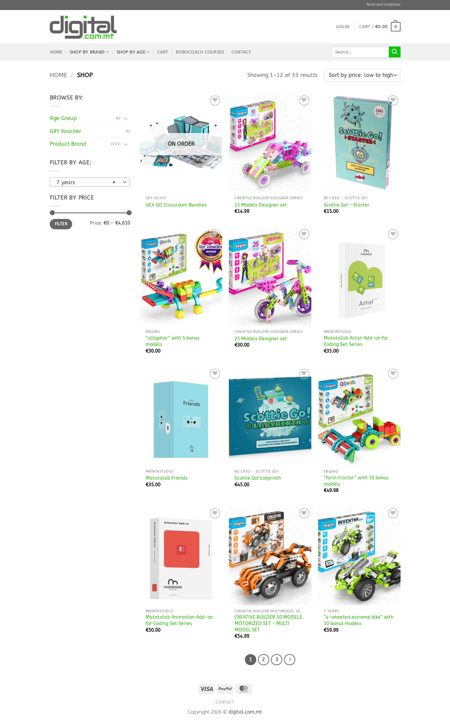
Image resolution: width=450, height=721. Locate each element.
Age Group (63, 118)
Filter (61, 224)
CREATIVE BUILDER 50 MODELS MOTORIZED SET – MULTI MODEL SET (268, 623)
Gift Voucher (65, 131)
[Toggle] (126, 118)
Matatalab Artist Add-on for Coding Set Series (356, 341)
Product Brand (68, 144)
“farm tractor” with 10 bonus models (356, 481)
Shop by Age (133, 52)
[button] (342, 27)
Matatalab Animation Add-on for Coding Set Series (179, 620)
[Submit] (394, 52)
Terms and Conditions (383, 5)
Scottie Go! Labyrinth (258, 478)
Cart (162, 51)
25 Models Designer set (261, 339)
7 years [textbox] (86, 182)
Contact (241, 51)
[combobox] (90, 182)
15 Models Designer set (261, 205)
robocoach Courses (200, 51)
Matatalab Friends (167, 478)
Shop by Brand (89, 52)
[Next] (289, 660)
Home (56, 51)
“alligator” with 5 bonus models (172, 341)
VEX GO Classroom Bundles (176, 205)
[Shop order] (362, 75)
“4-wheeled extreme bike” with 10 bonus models (359, 620)
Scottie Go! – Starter (346, 205)
